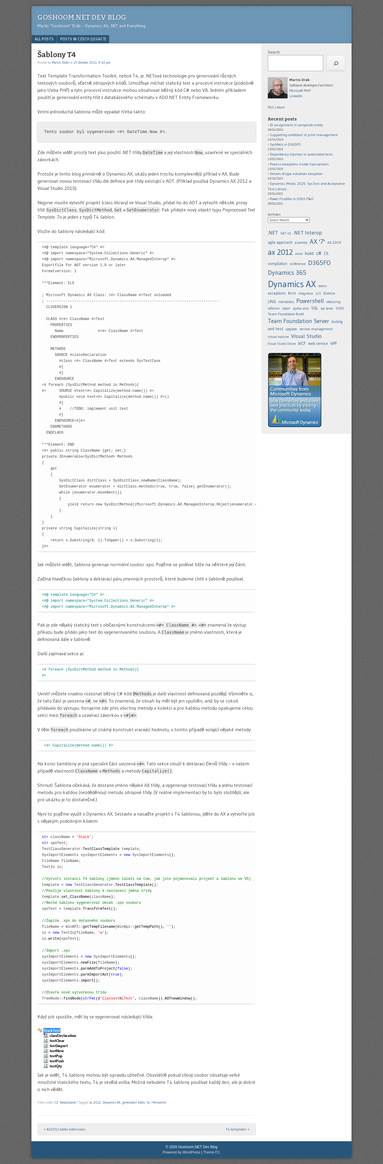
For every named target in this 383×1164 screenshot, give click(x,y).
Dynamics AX (111, 1102)
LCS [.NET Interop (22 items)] (318, 293)
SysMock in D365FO (285, 144)
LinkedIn (296, 96)
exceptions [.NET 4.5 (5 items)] (277, 293)
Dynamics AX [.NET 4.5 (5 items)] (292, 284)
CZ (56, 1102)
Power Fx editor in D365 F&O (292, 198)
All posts (44, 38)
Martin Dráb (60, 62)
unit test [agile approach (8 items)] (275, 328)
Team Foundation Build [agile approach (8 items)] (286, 314)
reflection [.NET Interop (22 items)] (274, 308)
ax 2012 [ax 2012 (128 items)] (280, 252)
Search (274, 52)
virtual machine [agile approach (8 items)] (278, 337)
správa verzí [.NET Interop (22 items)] (301, 308)
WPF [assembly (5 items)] (333, 343)
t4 (148, 1102)
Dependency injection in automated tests (301, 154)
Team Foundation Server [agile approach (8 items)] (298, 320)
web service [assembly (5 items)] (318, 343)
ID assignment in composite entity (296, 125)
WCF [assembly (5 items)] (302, 343)
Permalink (159, 1102)
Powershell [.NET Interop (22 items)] (310, 300)
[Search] (336, 63)
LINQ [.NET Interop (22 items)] (272, 301)
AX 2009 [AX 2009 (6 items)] (334, 242)
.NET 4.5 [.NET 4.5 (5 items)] (285, 233)
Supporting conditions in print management (304, 134)
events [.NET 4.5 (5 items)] (322, 286)
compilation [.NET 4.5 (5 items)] (277, 263)
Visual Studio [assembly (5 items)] (306, 336)
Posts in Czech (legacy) (83, 38)
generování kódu (133, 1102)
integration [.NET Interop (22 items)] (305, 293)
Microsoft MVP (300, 90)
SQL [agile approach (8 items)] (314, 308)
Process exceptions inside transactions (299, 164)
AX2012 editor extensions (65, 1129)
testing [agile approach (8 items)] (337, 321)
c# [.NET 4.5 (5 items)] (318, 253)
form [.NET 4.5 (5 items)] (292, 293)
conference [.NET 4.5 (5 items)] (298, 263)
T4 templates (238, 1129)
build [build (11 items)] (309, 253)
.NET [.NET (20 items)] (273, 233)
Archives (274, 214)
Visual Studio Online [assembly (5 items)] (282, 344)
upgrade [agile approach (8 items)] (291, 329)
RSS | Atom (276, 107)
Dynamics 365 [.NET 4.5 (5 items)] (287, 273)
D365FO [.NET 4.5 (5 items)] (319, 263)
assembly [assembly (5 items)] (301, 243)
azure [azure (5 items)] (299, 254)
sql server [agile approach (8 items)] (326, 308)
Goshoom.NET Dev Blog (81, 17)
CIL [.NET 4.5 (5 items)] (326, 253)
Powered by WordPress (181, 1152)
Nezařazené (68, 1102)
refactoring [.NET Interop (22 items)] (333, 302)
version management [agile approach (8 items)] (316, 329)
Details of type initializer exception (296, 173)
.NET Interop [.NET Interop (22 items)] (307, 232)
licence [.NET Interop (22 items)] (329, 293)
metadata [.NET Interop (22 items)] (286, 301)
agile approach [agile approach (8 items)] (280, 242)
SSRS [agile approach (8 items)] (340, 308)
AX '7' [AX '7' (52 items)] (317, 241)
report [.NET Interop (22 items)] (286, 308)
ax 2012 (95, 1102)
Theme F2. (212, 1152)
